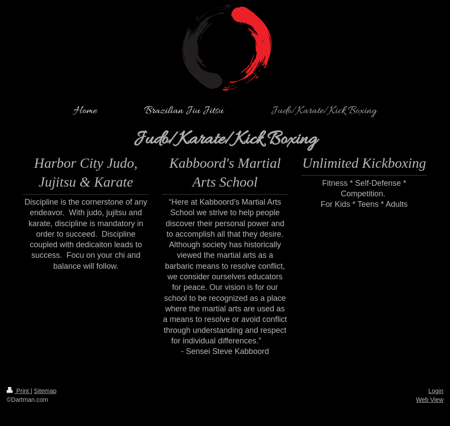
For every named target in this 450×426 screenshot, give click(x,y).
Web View (429, 399)
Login (435, 390)
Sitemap (45, 390)
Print (19, 390)
